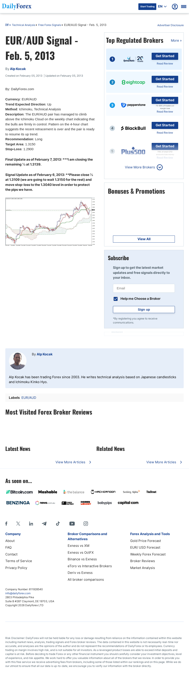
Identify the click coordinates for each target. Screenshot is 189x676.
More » (176, 40)
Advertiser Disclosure (170, 25)
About (10, 541)
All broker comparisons (86, 579)
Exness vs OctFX (81, 552)
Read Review (165, 63)
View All (144, 239)
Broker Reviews (142, 561)
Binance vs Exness (82, 559)
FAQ (8, 547)
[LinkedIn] (31, 524)
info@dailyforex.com (18, 593)
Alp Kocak (45, 354)
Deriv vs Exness (80, 573)
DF (7, 25)
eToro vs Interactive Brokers (90, 566)
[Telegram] (44, 524)
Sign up (144, 309)
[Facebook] (6, 524)
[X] (18, 524)
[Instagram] (86, 523)
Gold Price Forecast (145, 541)
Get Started (165, 56)
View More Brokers (140, 167)
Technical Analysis (23, 25)
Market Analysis (142, 568)
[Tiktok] (58, 523)
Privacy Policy (16, 568)
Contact (11, 554)
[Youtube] (72, 524)
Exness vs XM (78, 546)
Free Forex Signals (49, 25)
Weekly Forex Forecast (148, 554)
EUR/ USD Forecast (145, 547)
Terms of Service (18, 561)
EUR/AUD (28, 397)
